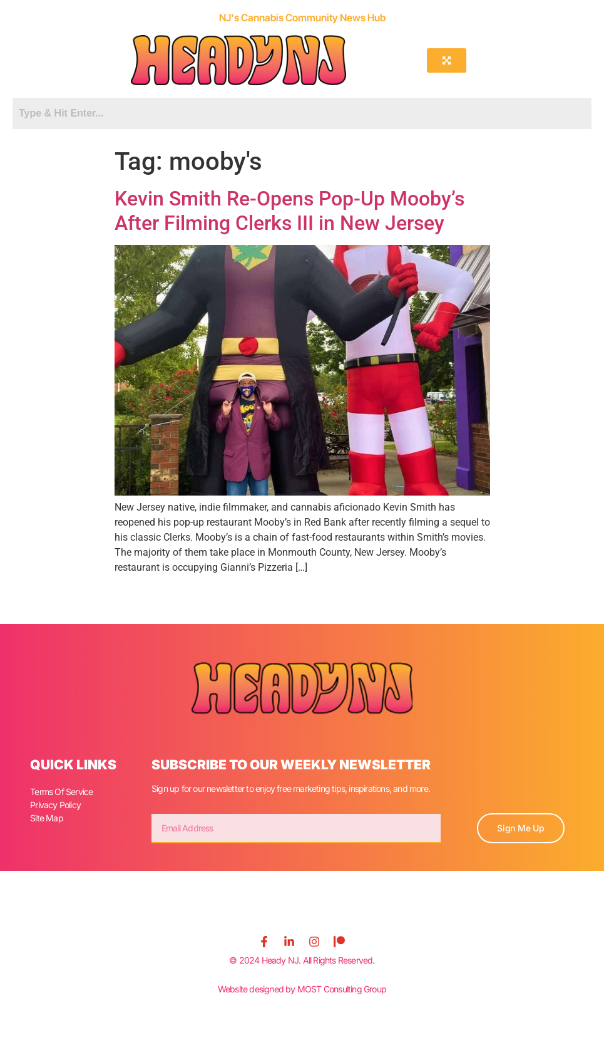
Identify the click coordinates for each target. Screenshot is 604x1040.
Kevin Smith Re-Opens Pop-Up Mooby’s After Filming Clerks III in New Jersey (289, 210)
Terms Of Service (61, 791)
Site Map (46, 818)
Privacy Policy (55, 804)
